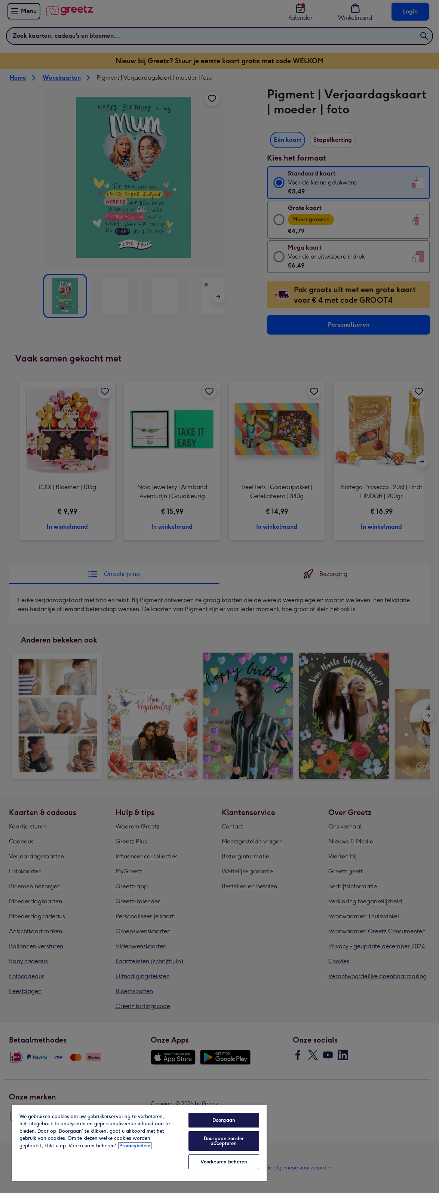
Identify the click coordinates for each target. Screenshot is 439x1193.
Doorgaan (223, 1120)
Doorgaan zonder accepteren (224, 1141)
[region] (139, 1142)
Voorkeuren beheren (223, 1162)
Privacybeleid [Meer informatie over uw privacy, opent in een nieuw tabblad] (135, 1145)
